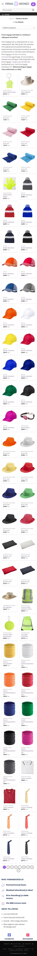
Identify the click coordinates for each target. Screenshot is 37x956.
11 (28, 867)
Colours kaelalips (26, 807)
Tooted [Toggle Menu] (5, 14)
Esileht (11, 18)
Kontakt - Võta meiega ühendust (16, 921)
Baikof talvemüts (26, 195)
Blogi (26, 950)
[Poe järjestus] (18, 28)
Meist (5, 949)
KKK (32, 949)
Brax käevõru (25, 427)
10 (24, 867)
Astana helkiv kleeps (7, 195)
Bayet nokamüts (8, 273)
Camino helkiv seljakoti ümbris (26, 608)
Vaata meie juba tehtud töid (14, 917)
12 (32, 867)
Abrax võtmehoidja (9, 92)
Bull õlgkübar (7, 607)
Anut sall (6, 118)
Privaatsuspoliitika (16, 950)
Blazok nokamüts (8, 325)
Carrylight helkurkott (24, 635)
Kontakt (11, 949)
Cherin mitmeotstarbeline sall (27, 663)
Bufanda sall (7, 556)
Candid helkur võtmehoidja (7, 635)
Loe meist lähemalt (11, 914)
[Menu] (2, 3)
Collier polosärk (26, 778)
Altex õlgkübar (26, 92)
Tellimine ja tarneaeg (22, 949)
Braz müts (6, 453)
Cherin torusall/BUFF (7, 663)
